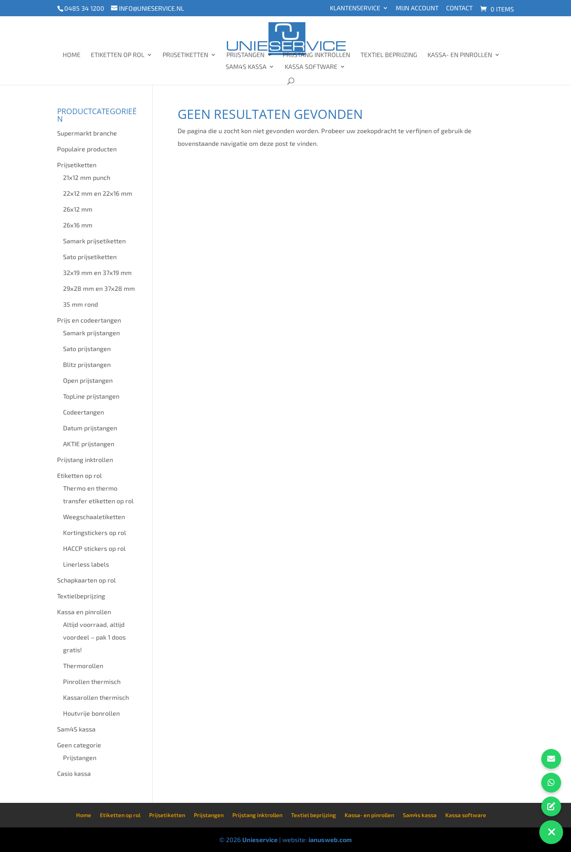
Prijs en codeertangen (89, 320)
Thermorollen (83, 665)
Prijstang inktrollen (316, 55)
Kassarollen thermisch (96, 697)
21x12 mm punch (86, 177)
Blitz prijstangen (87, 364)
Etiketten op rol (117, 55)
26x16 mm (77, 225)
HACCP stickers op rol (94, 548)
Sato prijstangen (87, 348)
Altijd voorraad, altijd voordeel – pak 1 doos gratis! (94, 637)
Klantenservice (355, 8)
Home (71, 55)
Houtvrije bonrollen (91, 713)
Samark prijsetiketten (94, 241)
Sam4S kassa (76, 729)
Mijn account (417, 8)
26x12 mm (77, 209)
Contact (459, 8)
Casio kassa (74, 773)
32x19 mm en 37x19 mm (97, 272)
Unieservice (260, 839)
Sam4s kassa (246, 67)
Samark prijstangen (91, 332)
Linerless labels (86, 564)
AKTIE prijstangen (88, 443)
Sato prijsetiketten (90, 256)
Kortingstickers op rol (94, 532)
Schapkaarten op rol (86, 580)
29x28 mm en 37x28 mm (99, 288)
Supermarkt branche (87, 133)
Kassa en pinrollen (84, 611)
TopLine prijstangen (91, 396)
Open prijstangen (88, 380)
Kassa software (311, 67)
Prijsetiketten (185, 55)
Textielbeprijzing (81, 596)
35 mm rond (80, 304)
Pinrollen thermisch (92, 681)
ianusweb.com (330, 839)
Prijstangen (245, 55)
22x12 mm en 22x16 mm (97, 193)
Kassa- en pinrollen (459, 55)
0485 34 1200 (84, 8)
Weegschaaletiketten (94, 516)
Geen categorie (79, 745)
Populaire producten (87, 149)
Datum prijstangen (90, 428)
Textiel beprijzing (388, 55)
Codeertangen (83, 412)
